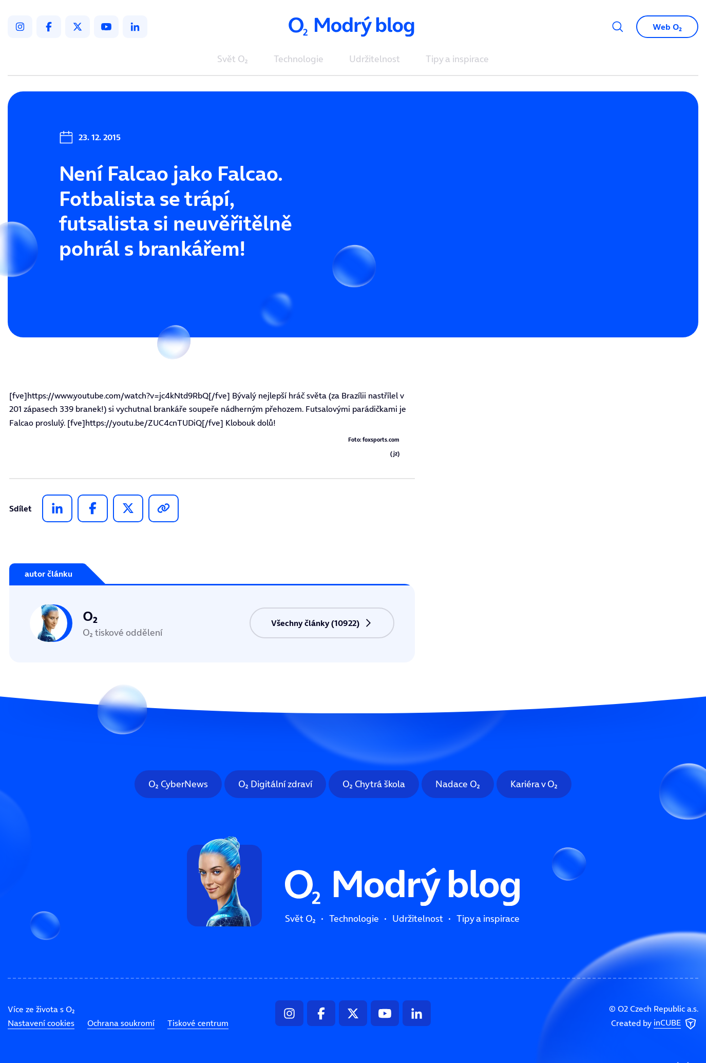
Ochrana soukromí (121, 1023)
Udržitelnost (374, 59)
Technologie (298, 59)
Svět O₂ (232, 59)
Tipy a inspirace (457, 59)
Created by (654, 1024)
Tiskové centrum (197, 1023)
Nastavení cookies (41, 1023)
